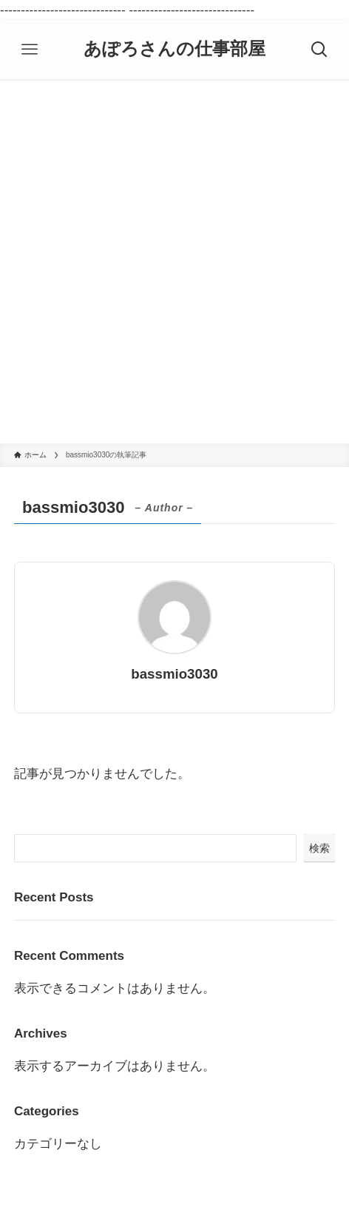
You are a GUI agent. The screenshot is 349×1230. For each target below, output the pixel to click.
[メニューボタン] (29, 49)
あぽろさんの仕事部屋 (174, 49)
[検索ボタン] (319, 49)
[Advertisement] (174, 261)
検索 (319, 848)
